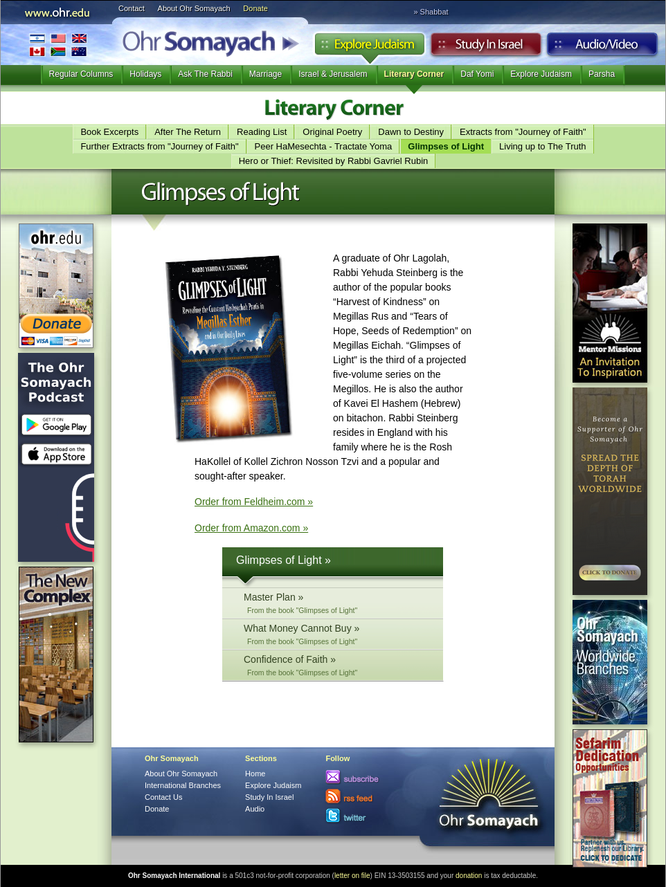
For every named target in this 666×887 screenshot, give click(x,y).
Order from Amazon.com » (251, 527)
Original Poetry (332, 132)
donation (469, 875)
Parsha (601, 74)
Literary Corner (414, 74)
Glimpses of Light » (283, 560)
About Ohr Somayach (194, 8)
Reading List (262, 132)
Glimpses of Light (446, 146)
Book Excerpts (109, 132)
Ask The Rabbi (205, 74)
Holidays (145, 74)
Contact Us (163, 797)
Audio (602, 47)
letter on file (352, 875)
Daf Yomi (477, 74)
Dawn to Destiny (411, 132)
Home (255, 773)
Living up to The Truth (542, 146)
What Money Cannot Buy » (336, 634)
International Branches (58, 45)
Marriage (265, 74)
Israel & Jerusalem (332, 74)
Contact (131, 8)
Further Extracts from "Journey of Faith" (159, 146)
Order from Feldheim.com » (254, 501)
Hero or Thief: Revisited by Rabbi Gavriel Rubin (334, 161)
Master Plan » (336, 603)
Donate (255, 8)
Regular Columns (81, 74)
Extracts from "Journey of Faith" (523, 132)
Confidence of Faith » (336, 665)
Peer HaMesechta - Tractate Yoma (324, 146)
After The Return (187, 132)
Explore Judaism (369, 47)
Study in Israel (486, 47)
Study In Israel (269, 797)
